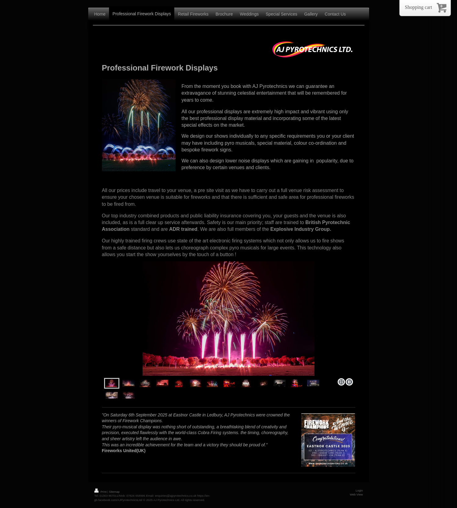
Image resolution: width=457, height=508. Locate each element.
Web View (356, 494)
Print (100, 491)
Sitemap (114, 491)
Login (359, 490)
